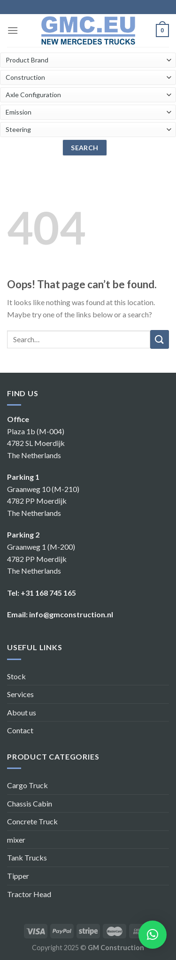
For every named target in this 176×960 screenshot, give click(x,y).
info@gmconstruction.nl (71, 614)
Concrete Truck (32, 821)
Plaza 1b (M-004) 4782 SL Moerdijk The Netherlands (36, 443)
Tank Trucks (27, 857)
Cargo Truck (27, 785)
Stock (16, 676)
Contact (20, 730)
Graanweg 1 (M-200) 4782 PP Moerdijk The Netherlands (41, 558)
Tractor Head (29, 894)
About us (21, 712)
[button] (152, 935)
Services (20, 694)
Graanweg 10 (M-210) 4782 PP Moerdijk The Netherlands (43, 500)
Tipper (18, 875)
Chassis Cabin (29, 803)
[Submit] (159, 339)
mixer (16, 839)
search (85, 148)
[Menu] (12, 30)
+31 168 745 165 (48, 592)
